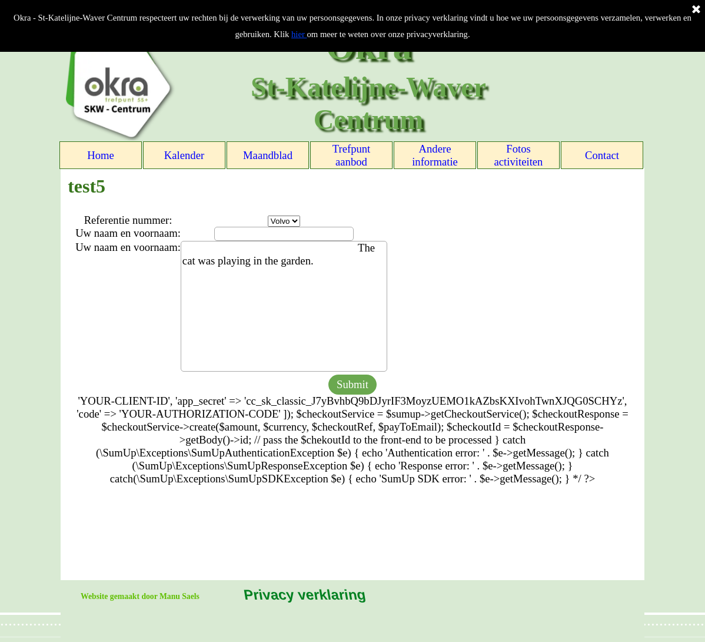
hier (299, 34)
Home (100, 155)
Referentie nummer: (128, 220)
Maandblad (267, 155)
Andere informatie (435, 155)
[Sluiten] (696, 10)
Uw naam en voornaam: (128, 233)
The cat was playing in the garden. (284, 306)
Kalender (184, 155)
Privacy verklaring (304, 595)
